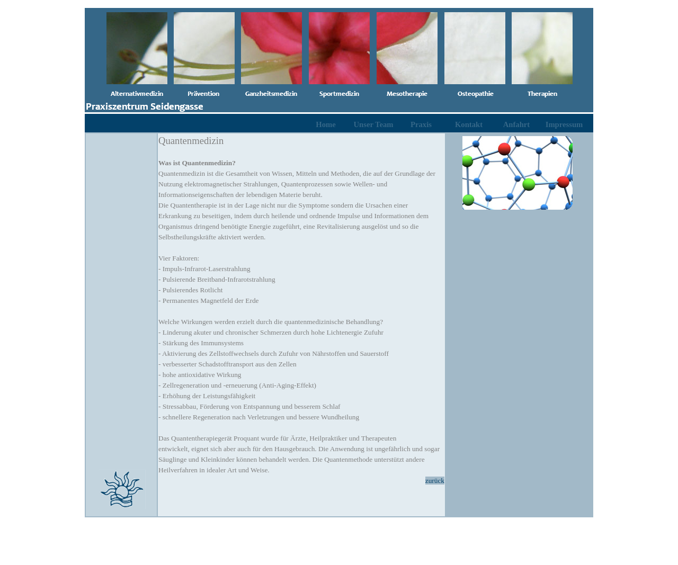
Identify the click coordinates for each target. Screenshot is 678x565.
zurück (434, 481)
